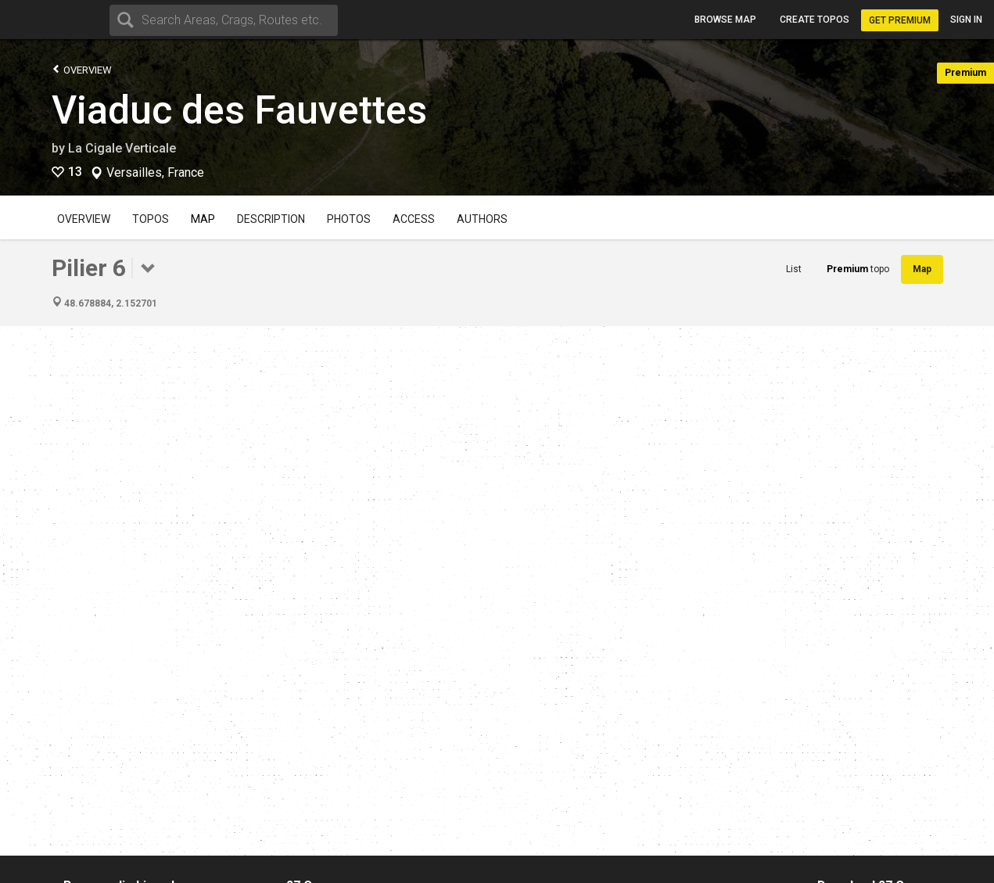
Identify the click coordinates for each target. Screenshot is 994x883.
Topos (150, 219)
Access (414, 219)
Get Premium (900, 20)
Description (271, 219)
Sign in (966, 19)
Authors (482, 219)
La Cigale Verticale (122, 148)
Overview (82, 69)
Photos (349, 219)
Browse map (725, 19)
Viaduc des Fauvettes (239, 110)
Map (203, 219)
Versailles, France (155, 173)
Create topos (814, 19)
